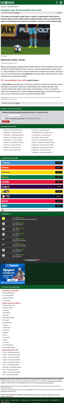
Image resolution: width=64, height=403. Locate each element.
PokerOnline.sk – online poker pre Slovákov (42, 152)
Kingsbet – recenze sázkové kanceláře (11, 372)
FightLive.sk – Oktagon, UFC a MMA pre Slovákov (43, 142)
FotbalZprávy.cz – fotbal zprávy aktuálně (13, 132)
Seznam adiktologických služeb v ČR (32, 394)
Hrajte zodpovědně (4, 97)
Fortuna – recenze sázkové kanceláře (11, 352)
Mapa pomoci (44, 394)
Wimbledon (5, 332)
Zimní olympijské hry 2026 (9, 347)
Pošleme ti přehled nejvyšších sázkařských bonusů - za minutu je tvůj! (25, 112)
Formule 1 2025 (6, 300)
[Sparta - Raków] (6, 229)
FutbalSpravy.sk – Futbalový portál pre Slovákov (43, 147)
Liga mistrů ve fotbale (8, 307)
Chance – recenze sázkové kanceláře (11, 362)
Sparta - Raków (15, 229)
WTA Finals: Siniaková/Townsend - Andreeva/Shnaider (24, 219)
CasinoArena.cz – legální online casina (40, 130)
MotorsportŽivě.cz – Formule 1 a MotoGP (13, 140)
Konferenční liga (6, 312)
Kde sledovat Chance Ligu (9, 305)
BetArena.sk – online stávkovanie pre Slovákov (42, 140)
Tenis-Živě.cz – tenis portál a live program (13, 137)
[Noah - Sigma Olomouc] (6, 224)
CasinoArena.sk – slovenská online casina (41, 149)
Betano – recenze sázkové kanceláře (11, 357)
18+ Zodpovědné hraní (54, 400)
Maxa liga (5, 325)
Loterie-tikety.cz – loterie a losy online (40, 137)
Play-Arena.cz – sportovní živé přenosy (12, 145)
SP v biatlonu (6, 342)
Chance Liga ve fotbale (8, 295)
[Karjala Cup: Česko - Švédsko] (6, 239)
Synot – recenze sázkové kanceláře (11, 364)
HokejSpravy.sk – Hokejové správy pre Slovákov (43, 145)
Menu (61, 2)
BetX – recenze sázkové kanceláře (10, 369)
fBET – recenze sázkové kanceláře (10, 374)
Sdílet (59, 12)
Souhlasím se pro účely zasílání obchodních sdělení (23, 118)
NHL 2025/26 (6, 320)
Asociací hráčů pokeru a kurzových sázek (44, 382)
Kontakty (7, 400)
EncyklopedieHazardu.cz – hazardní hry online (42, 132)
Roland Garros (6, 330)
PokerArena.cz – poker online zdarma (12, 147)
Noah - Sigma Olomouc (17, 224)
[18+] (57, 2)
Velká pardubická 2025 (8, 298)
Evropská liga (6, 310)
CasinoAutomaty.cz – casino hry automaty (41, 135)
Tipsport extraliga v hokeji (8, 293)
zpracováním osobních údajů (17, 118)
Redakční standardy (15, 400)
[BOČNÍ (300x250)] (12, 283)
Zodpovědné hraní (24, 382)
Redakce (17, 12)
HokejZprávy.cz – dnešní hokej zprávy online (14, 135)
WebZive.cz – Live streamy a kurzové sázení (14, 142)
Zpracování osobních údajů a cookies (39, 400)
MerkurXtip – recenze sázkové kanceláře (12, 367)
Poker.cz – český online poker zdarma (12, 149)
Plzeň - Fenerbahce (16, 251)
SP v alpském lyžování (8, 344)
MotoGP (5, 340)
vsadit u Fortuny (33, 80)
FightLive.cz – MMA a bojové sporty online (13, 130)
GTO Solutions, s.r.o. (5, 402)
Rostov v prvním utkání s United (11, 67)
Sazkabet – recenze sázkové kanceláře (11, 359)
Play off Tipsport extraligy (8, 317)
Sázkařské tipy (6, 214)
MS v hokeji (5, 315)
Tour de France (6, 337)
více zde (15, 99)
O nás (2, 400)
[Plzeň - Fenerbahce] (6, 250)
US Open (5, 335)
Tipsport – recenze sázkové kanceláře (11, 354)
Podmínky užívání (25, 400)
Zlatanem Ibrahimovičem (36, 91)
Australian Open (6, 327)
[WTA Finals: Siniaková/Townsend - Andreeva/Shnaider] (6, 218)
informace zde (29, 389)
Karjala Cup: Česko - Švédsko (19, 240)
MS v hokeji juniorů (7, 322)
